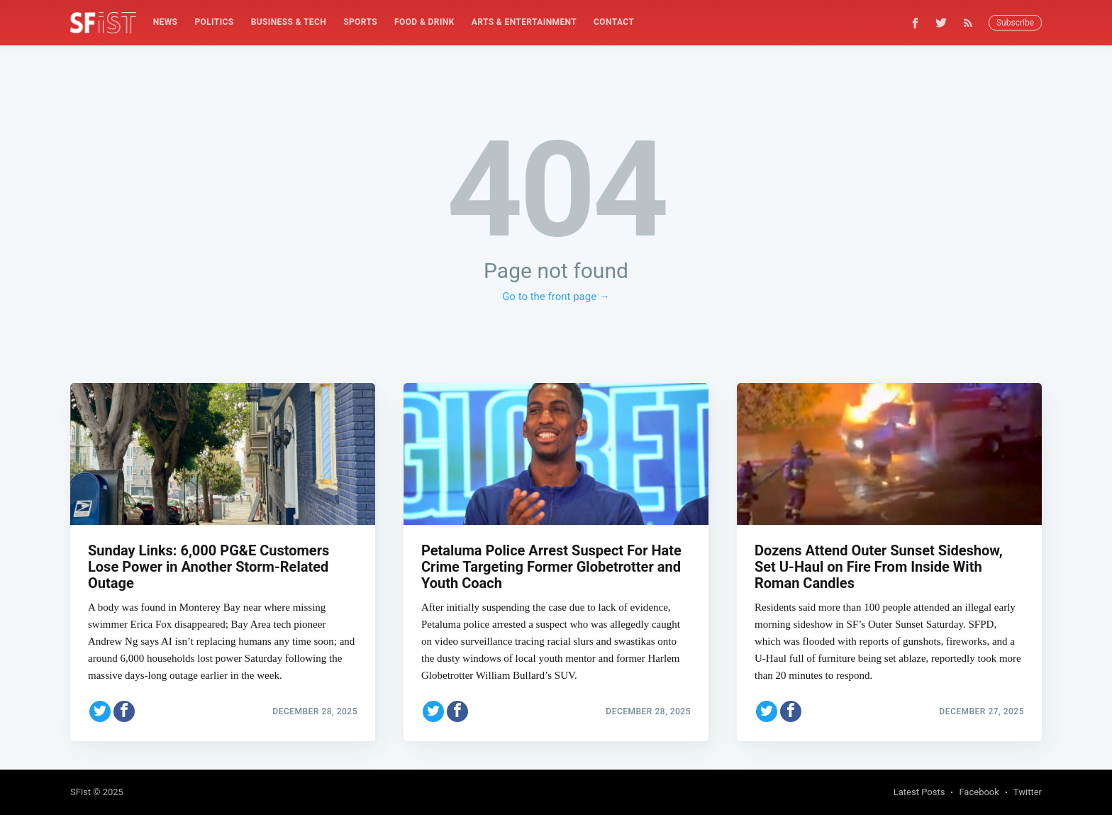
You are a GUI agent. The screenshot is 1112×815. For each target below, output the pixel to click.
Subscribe (1015, 23)
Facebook (979, 792)
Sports (360, 22)
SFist (80, 792)
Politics (213, 22)
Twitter (1027, 792)
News (165, 22)
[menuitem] (166, 22)
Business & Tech (289, 22)
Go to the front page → (556, 296)
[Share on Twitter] (100, 711)
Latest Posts (919, 792)
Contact (614, 22)
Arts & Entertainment (524, 22)
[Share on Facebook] (124, 711)
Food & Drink (424, 22)
